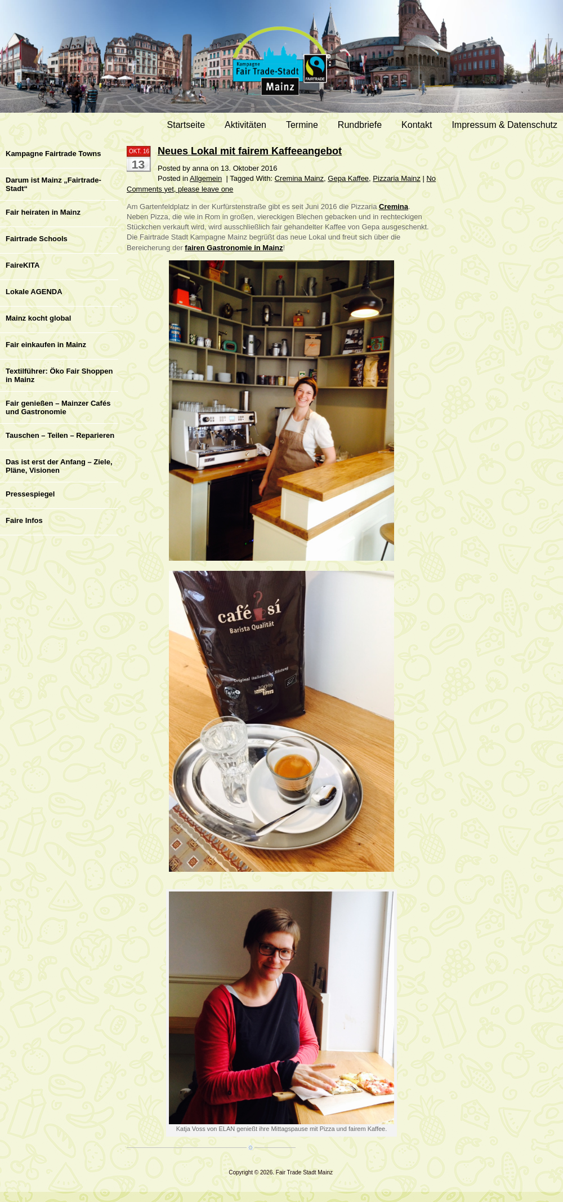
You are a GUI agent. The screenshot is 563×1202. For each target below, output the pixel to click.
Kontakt (416, 125)
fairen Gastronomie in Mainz (234, 247)
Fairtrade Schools (37, 238)
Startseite (186, 125)
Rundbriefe (360, 125)
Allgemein (206, 178)
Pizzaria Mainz (397, 178)
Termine (302, 125)
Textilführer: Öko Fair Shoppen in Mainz (59, 375)
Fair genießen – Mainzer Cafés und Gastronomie (58, 407)
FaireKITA (22, 265)
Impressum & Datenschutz (504, 125)
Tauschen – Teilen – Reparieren (60, 435)
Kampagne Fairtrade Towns (53, 153)
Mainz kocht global (38, 318)
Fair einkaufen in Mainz (46, 344)
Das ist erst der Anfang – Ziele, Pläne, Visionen (59, 466)
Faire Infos (24, 520)
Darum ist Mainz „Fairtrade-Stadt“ (53, 184)
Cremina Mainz (299, 178)
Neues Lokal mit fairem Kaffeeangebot (250, 151)
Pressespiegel (30, 494)
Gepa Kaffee (348, 178)
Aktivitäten (245, 125)
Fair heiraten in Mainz (43, 212)
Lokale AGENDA (34, 291)
